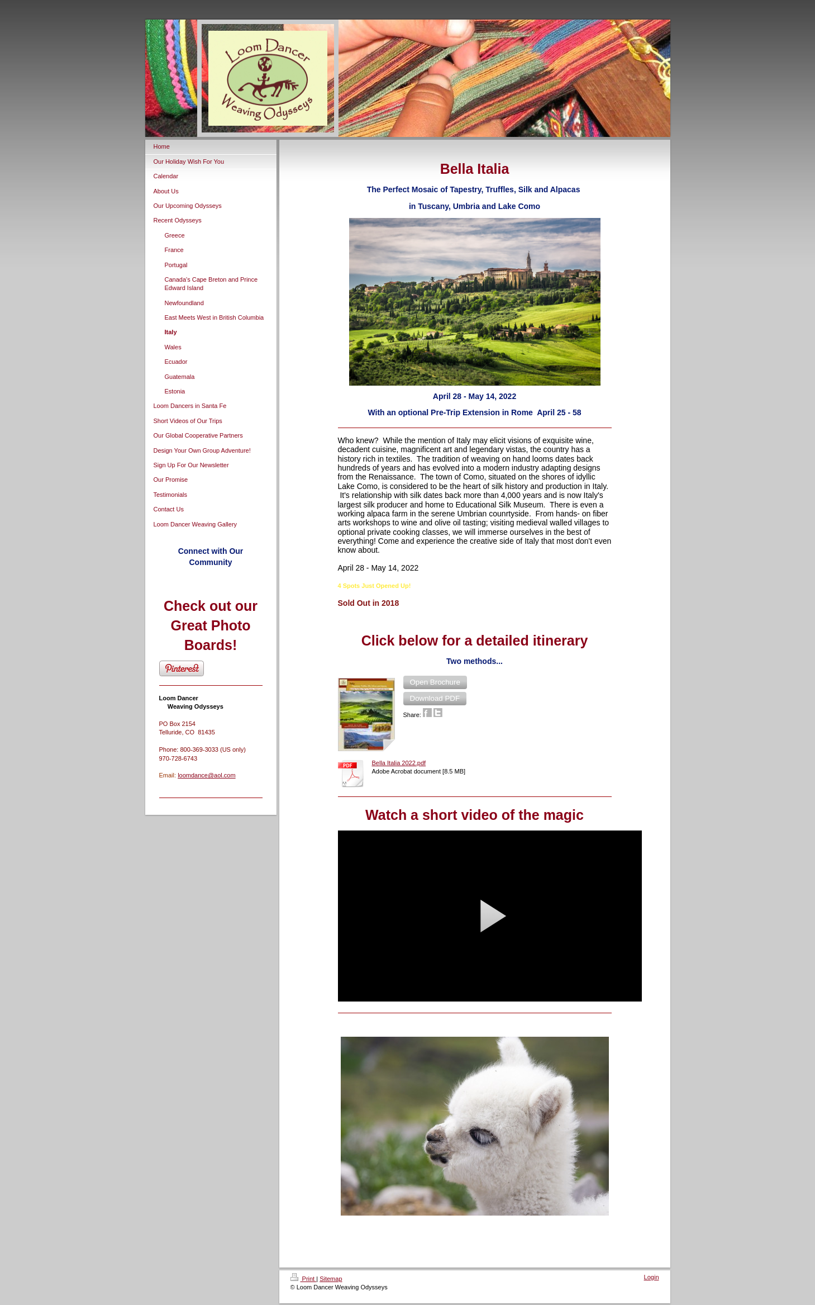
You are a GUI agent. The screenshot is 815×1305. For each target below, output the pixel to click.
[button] (435, 682)
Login (651, 1277)
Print (303, 1278)
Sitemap (331, 1278)
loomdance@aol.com (207, 775)
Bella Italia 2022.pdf (399, 763)
